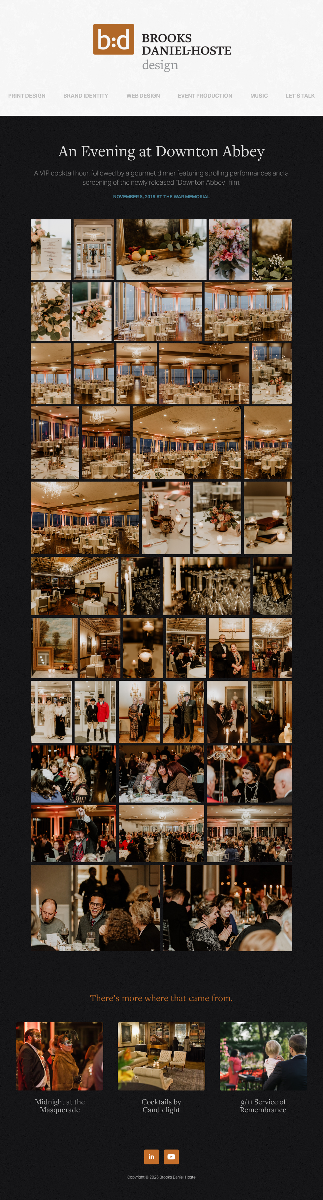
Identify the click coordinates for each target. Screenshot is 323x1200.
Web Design (143, 95)
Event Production (205, 95)
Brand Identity (85, 95)
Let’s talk (300, 95)
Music (259, 95)
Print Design (27, 95)
